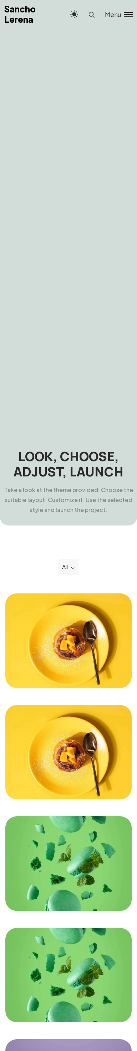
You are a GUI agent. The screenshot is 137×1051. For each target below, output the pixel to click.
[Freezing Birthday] (68, 640)
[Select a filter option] (68, 567)
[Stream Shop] (68, 863)
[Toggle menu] (116, 14)
